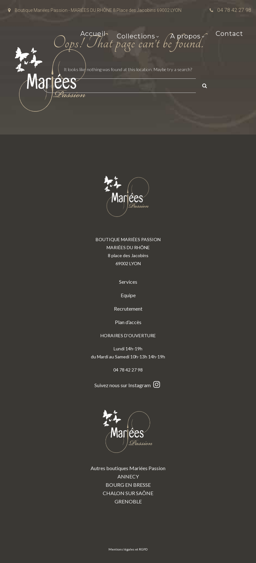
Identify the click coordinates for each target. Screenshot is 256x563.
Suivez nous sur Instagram (128, 385)
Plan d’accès (128, 322)
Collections (136, 37)
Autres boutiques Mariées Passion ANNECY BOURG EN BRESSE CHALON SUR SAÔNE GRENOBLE (128, 452)
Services (128, 282)
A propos (185, 37)
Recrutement (128, 309)
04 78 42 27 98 (234, 10)
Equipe (128, 295)
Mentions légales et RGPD (128, 549)
